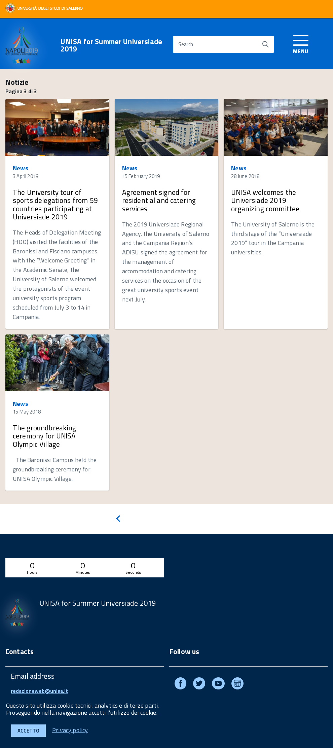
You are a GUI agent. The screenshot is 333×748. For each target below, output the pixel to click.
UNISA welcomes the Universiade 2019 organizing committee (265, 200)
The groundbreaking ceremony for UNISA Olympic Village (44, 435)
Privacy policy (70, 729)
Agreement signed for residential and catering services (159, 200)
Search (185, 44)
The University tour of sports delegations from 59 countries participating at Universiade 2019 (55, 204)
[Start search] (265, 44)
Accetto (28, 731)
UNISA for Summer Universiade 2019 (111, 45)
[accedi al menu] (301, 43)
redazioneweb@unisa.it (39, 691)
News (20, 168)
